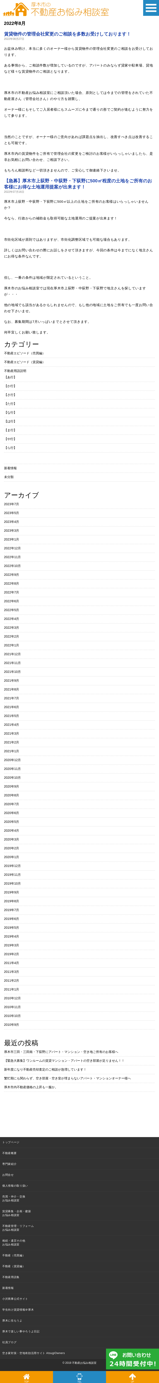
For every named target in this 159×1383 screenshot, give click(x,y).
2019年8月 (11, 901)
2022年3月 (11, 627)
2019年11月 (12, 874)
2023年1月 (11, 539)
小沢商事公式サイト (15, 1298)
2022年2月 (11, 636)
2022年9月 (11, 574)
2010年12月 (12, 998)
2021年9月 (11, 680)
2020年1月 (11, 857)
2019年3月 (11, 945)
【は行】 (10, 421)
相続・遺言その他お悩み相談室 (13, 1242)
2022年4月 (11, 619)
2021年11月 (12, 663)
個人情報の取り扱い (15, 1185)
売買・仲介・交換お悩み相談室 (13, 1198)
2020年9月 (11, 786)
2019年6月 (11, 919)
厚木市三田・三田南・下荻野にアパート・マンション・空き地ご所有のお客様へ (61, 1052)
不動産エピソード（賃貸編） (24, 362)
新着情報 (10, 468)
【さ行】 (10, 395)
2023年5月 (11, 513)
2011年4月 (11, 963)
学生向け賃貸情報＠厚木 (18, 1309)
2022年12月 (12, 548)
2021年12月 (12, 654)
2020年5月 (11, 822)
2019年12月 (12, 866)
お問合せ (8, 1174)
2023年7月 (11, 504)
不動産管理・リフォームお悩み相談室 (18, 1227)
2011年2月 (11, 980)
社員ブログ (9, 1342)
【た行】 (10, 403)
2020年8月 (11, 795)
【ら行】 (10, 448)
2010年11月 (12, 1007)
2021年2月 (11, 742)
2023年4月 (11, 522)
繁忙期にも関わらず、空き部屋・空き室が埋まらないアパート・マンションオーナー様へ (67, 1078)
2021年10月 (12, 672)
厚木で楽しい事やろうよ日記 (21, 1331)
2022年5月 (11, 610)
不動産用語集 (10, 1277)
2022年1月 (11, 645)
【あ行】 (10, 377)
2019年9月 (11, 892)
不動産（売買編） (13, 1255)
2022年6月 (11, 601)
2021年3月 (11, 733)
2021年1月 (11, 751)
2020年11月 (12, 769)
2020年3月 (11, 839)
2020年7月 (11, 804)
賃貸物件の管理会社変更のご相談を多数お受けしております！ (67, 33)
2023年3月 (11, 530)
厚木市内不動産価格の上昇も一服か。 (31, 1087)
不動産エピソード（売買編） (24, 353)
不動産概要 (9, 1153)
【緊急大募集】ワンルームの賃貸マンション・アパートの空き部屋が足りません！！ (64, 1060)
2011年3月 (11, 972)
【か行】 (10, 386)
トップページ (10, 1142)
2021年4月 (11, 724)
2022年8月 (11, 583)
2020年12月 (12, 760)
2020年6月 (11, 813)
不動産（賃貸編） (13, 1266)
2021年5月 (11, 716)
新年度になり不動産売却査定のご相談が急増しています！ (45, 1069)
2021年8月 (11, 689)
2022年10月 (12, 566)
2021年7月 (11, 698)
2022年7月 (11, 592)
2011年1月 (11, 989)
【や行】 (10, 439)
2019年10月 (12, 883)
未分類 (9, 477)
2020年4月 (11, 830)
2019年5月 (11, 927)
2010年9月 (11, 1024)
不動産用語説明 (15, 371)
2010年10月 (12, 1016)
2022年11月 (12, 557)
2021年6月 (11, 707)
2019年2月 (11, 954)
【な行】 (10, 412)
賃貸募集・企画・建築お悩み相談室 (16, 1213)
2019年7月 (11, 910)
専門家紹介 (9, 1164)
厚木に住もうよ (12, 1320)
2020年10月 (12, 777)
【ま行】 (10, 430)
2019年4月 (11, 936)
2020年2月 (11, 848)
